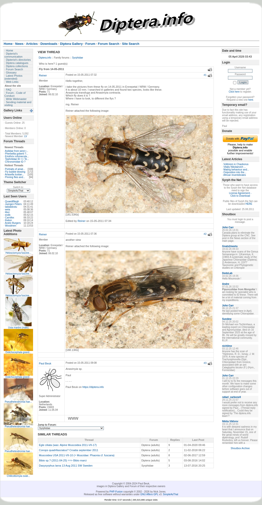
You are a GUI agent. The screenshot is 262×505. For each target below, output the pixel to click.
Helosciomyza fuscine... (18, 253)
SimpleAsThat (170, 494)
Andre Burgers (13, 223)
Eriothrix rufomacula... (17, 156)
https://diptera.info (93, 386)
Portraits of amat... (15, 169)
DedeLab (227, 273)
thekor (8, 220)
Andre (225, 284)
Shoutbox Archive (240, 448)
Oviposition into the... (235, 172)
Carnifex (9, 217)
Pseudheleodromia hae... (18, 401)
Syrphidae (77, 57)
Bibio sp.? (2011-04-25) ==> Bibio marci (63, 460)
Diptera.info (45, 57)
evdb (8, 215)
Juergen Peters (13, 204)
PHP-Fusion (116, 491)
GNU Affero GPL (149, 494)
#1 (205, 75)
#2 (205, 234)
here (250, 99)
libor (7, 212)
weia (7, 209)
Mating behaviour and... (236, 169)
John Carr (228, 227)
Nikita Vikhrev (230, 421)
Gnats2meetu (230, 246)
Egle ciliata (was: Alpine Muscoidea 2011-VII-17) (68, 445)
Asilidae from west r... (16, 151)
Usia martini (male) (18, 327)
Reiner (43, 75)
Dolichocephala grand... (18, 352)
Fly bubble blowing (15, 171)
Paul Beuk (45, 363)
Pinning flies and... (15, 177)
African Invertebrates (234, 175)
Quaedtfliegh (12, 201)
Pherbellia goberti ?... (16, 153)
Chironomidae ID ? (15, 161)
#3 (205, 363)
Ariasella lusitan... (14, 174)
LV (25, 136)
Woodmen (10, 225)
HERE (248, 204)
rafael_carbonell (231, 397)
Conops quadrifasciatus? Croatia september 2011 (68, 450)
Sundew (226, 319)
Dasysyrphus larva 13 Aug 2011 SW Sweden (66, 465)
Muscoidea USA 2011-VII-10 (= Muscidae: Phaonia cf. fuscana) (76, 455)
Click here (234, 91)
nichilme (227, 346)
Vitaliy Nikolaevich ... (235, 167)
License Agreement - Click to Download (240, 194)
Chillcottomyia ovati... (18, 476)
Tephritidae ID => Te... (17, 159)
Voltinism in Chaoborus (236, 164)
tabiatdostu (11, 206)
